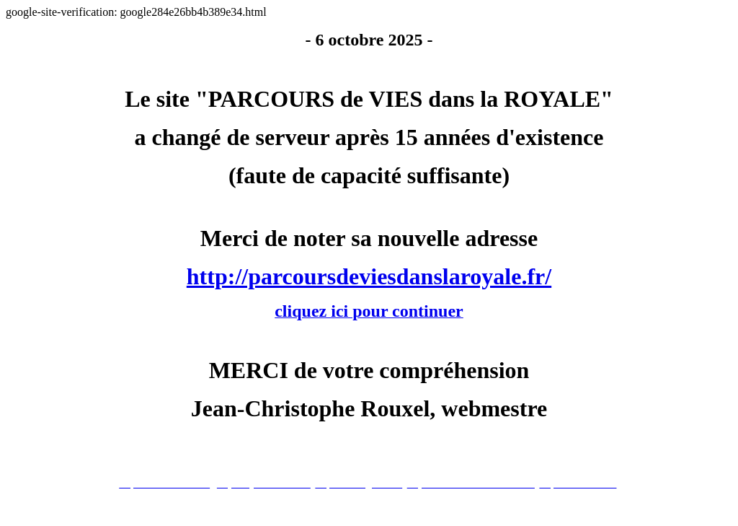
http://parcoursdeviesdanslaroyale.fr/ (369, 276)
